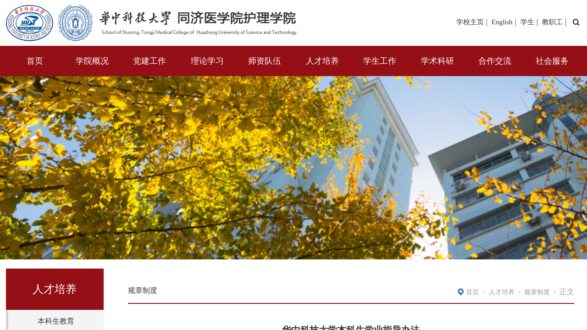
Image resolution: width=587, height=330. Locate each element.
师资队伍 (264, 61)
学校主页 (470, 22)
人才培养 (322, 61)
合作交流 (494, 61)
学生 (527, 22)
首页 (35, 61)
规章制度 (537, 292)
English (502, 22)
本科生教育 (56, 321)
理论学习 (207, 61)
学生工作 (379, 61)
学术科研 (437, 61)
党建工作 (149, 61)
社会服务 (552, 61)
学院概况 (92, 61)
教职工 (552, 22)
